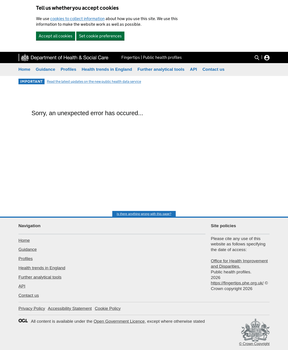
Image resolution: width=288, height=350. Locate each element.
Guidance (45, 69)
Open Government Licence (119, 321)
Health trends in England (107, 69)
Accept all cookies (55, 36)
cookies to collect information (77, 18)
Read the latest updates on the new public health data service (94, 81)
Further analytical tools (160, 69)
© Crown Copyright (254, 344)
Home (24, 69)
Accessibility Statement (70, 308)
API (193, 69)
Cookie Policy (108, 308)
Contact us (213, 69)
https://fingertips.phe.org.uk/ (237, 283)
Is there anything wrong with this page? (144, 214)
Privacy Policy (31, 308)
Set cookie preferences (100, 36)
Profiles (68, 69)
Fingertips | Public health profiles (151, 57)
